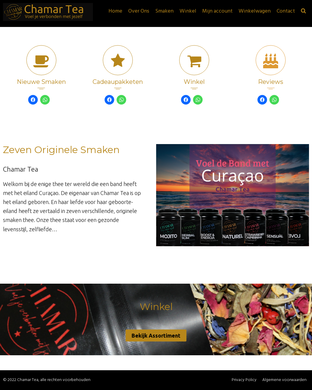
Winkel (188, 11)
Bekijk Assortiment (156, 335)
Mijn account (217, 11)
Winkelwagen (255, 11)
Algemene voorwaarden (284, 380)
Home (115, 11)
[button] (303, 11)
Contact (286, 11)
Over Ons (138, 11)
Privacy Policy (244, 380)
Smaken (164, 11)
